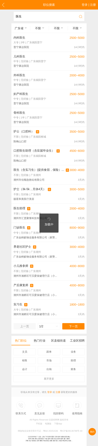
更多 (49, 378)
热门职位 (21, 340)
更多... (70, 441)
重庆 (52, 437)
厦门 (65, 439)
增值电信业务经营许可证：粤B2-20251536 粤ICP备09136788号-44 (50, 431)
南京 (42, 439)
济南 (32, 439)
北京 (39, 437)
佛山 (68, 437)
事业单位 (65, 441)
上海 (43, 437)
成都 (62, 437)
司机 (44, 441)
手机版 (39, 423)
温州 (49, 439)
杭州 (59, 437)
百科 (38, 441)
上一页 (24, 326)
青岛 (36, 439)
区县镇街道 (58, 340)
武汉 (55, 439)
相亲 (54, 441)
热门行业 (39, 340)
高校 (60, 441)
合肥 (39, 439)
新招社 (34, 441)
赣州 (68, 439)
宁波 (45, 439)
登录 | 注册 (89, 4)
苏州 (29, 439)
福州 (61, 439)
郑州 (58, 439)
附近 (47, 441)
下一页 (73, 326)
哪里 (41, 441)
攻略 (50, 441)
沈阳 (52, 439)
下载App (58, 423)
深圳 (49, 437)
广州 (46, 437)
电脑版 (48, 423)
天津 (56, 437)
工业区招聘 (77, 340)
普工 (57, 441)
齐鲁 (27, 441)
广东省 (19, 28)
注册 (58, 392)
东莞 (65, 437)
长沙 (30, 441)
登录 (49, 392)
